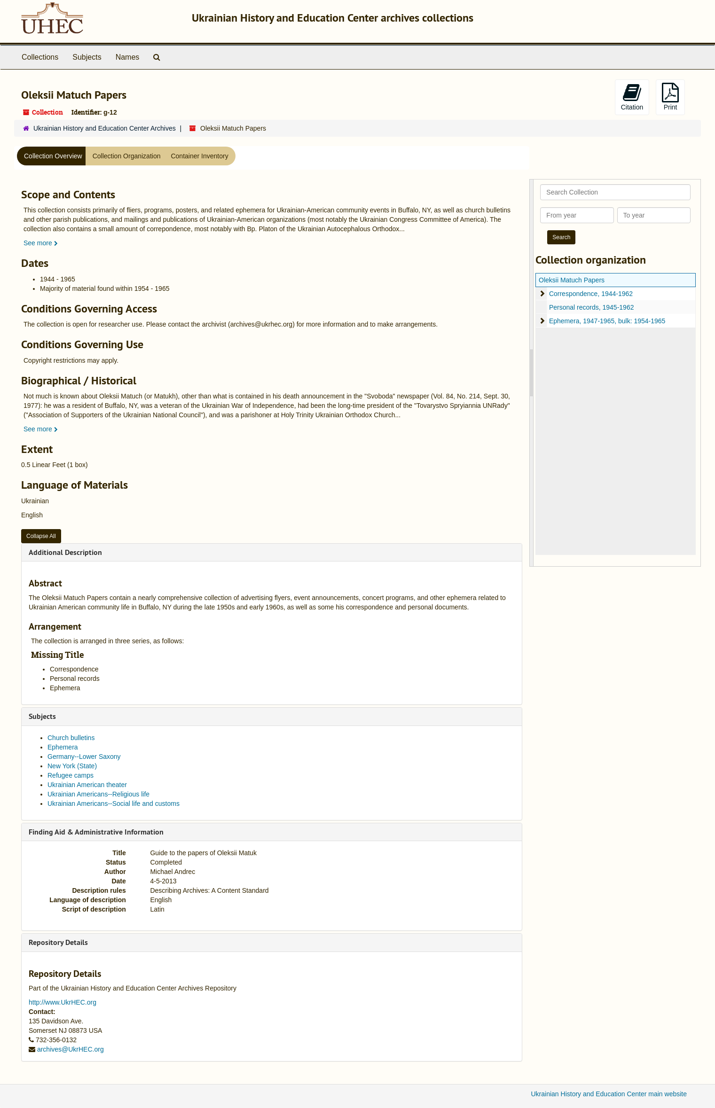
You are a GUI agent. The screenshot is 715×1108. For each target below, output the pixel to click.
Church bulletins (70, 737)
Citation (632, 97)
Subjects (86, 57)
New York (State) (72, 766)
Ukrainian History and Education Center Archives (104, 128)
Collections (40, 57)
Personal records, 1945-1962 (591, 307)
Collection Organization (127, 156)
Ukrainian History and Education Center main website (609, 1094)
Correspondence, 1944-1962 (591, 293)
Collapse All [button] (41, 536)
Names (128, 57)
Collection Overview (53, 156)
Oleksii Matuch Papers (572, 280)
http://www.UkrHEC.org (62, 1002)
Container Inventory (199, 156)
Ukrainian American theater (87, 784)
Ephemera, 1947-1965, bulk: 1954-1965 (607, 321)
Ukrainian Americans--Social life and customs (113, 803)
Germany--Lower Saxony (84, 756)
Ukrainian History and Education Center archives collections (332, 17)
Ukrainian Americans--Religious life (98, 794)
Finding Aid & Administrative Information (96, 832)
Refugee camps (70, 775)
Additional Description (65, 552)
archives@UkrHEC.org (70, 1049)
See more (41, 243)
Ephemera (62, 747)
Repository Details (58, 942)
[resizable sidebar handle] (532, 372)
